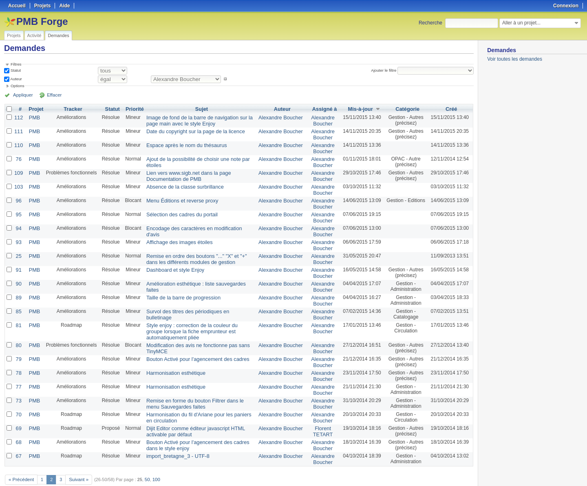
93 (18, 235)
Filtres (16, 64)
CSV (456, 470)
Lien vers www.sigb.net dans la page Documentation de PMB (184, 172)
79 (18, 344)
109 (18, 169)
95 (18, 208)
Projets (14, 35)
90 (18, 274)
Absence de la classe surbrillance (181, 182)
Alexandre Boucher (281, 117)
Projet (35, 109)
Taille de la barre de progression (179, 287)
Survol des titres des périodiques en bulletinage (196, 300)
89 (18, 287)
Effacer (49, 94)
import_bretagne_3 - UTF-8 (174, 436)
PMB (33, 117)
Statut (15, 70)
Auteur (15, 79)
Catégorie (406, 109)
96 (18, 195)
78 (18, 358)
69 (18, 410)
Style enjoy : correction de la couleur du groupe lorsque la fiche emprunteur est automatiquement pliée (198, 318)
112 (18, 117)
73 (18, 384)
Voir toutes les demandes (514, 59)
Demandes (58, 35)
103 (18, 182)
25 (18, 248)
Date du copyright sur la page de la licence (191, 130)
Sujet (201, 109)
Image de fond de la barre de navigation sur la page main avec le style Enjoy (195, 120)
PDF (469, 470)
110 (18, 143)
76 (18, 156)
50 (144, 458)
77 (18, 371)
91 (18, 261)
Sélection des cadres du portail (178, 208)
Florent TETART (321, 412)
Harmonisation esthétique (172, 358)
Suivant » (76, 458)
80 (18, 331)
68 (18, 423)
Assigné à (323, 109)
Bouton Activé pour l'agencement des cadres (193, 344)
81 (18, 313)
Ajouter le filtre (384, 70)
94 (18, 221)
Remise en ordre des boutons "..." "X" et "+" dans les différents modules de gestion (198, 250)
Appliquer (21, 94)
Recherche (430, 23)
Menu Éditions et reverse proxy (178, 195)
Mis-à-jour (359, 109)
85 (18, 300)
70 (18, 397)
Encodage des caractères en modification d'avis (196, 221)
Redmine (273, 481)
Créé (451, 109)
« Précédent (20, 458)
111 (18, 130)
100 (153, 458)
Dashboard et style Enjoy (172, 261)
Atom (443, 470)
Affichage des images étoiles (176, 235)
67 (18, 436)
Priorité (132, 109)
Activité (34, 35)
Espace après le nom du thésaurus (182, 143)
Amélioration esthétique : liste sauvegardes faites (198, 274)
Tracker (71, 109)
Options (17, 86)
